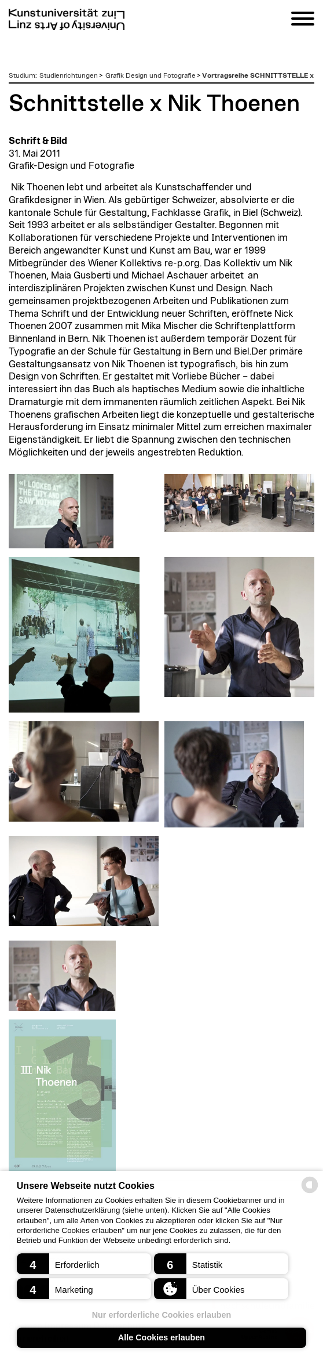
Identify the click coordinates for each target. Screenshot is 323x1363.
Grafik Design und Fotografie (150, 75)
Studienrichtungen (68, 75)
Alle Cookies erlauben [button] (161, 1337)
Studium (22, 75)
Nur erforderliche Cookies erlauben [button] (162, 1314)
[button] (84, 1263)
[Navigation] (302, 21)
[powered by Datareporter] (309, 1192)
